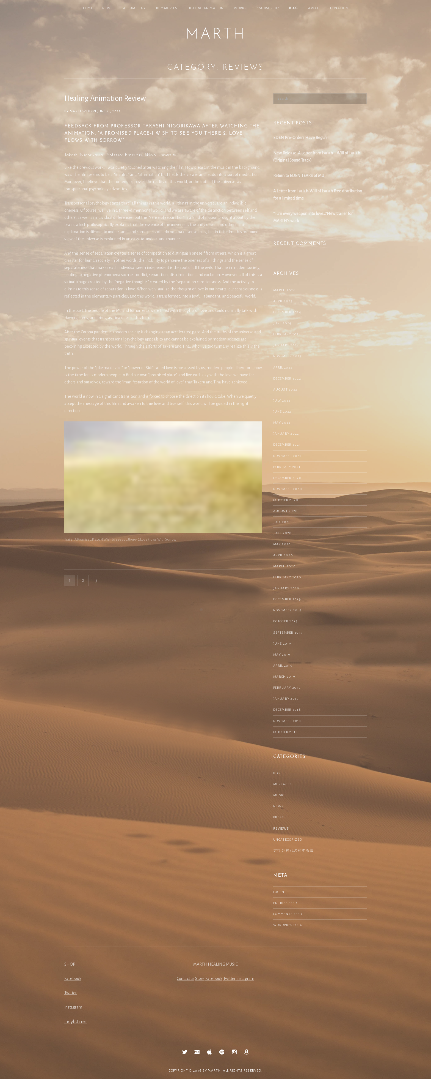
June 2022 (282, 411)
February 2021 (286, 467)
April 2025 (282, 301)
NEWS (107, 8)
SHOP (69, 964)
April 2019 (282, 665)
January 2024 (286, 345)
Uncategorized (287, 839)
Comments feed (287, 914)
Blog (293, 8)
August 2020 (285, 511)
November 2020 (287, 489)
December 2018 (287, 710)
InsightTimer (75, 1021)
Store (200, 978)
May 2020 (282, 544)
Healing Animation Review (105, 98)
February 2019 (287, 688)
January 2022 (286, 433)
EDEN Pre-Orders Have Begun (300, 137)
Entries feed (285, 903)
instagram (73, 1007)
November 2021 (287, 456)
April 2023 (282, 367)
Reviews (281, 828)
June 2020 (282, 533)
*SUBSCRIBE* (268, 8)
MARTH (215, 34)
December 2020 (287, 478)
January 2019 (286, 699)
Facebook (72, 978)
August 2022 (285, 389)
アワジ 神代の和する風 (293, 850)
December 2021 (287, 444)
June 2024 (282, 323)
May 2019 (281, 654)
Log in (278, 892)
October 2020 (286, 500)
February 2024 (287, 334)
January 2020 (286, 588)
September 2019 (288, 632)
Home (88, 8)
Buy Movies (166, 8)
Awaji (314, 8)
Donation (339, 8)
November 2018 (287, 721)
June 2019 (282, 643)
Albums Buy (134, 8)
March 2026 (284, 290)
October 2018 (285, 732)
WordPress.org (287, 925)
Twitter (70, 993)
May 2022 (281, 422)
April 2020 (283, 555)
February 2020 (287, 577)
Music (278, 795)
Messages (282, 784)
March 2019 (284, 677)
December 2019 (287, 599)
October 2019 (285, 621)
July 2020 (282, 522)
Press (278, 817)
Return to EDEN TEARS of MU (298, 175)
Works (240, 8)
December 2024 (287, 312)
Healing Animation (205, 8)
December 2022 (287, 378)
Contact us (185, 978)
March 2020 (284, 566)
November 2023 (287, 356)
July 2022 (282, 400)
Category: (215, 68)
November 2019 (287, 610)
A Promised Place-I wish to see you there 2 (163, 133)
